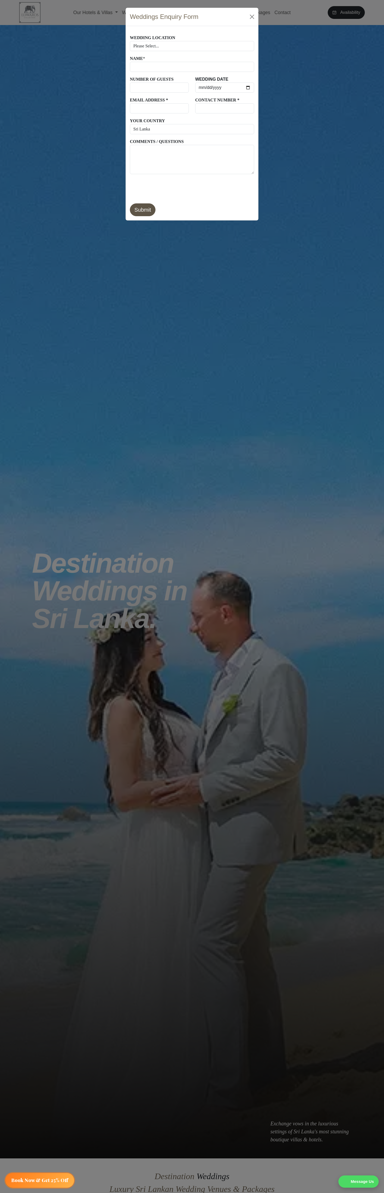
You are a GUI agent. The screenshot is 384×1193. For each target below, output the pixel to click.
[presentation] (170, 188)
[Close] (252, 17)
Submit (142, 210)
